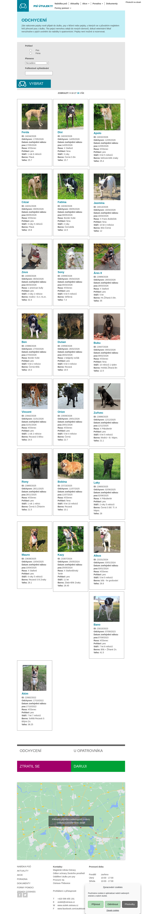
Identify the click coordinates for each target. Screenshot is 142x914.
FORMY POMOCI (25, 887)
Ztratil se (30, 766)
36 (78, 93)
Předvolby (130, 910)
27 (75, 93)
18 (72, 93)
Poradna (22, 879)
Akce (20, 875)
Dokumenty (23, 883)
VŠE (82, 93)
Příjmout (96, 910)
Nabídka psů (24, 866)
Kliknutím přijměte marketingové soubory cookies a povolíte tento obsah (71, 821)
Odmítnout (113, 910)
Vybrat (30, 84)
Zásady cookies (26, 892)
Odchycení (30, 751)
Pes (37, 50)
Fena (38, 53)
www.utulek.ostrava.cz (68, 905)
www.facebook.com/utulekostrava (73, 908)
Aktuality (22, 871)
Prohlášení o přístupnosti (64, 891)
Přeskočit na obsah (133, 2)
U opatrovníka (88, 751)
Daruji (80, 766)
